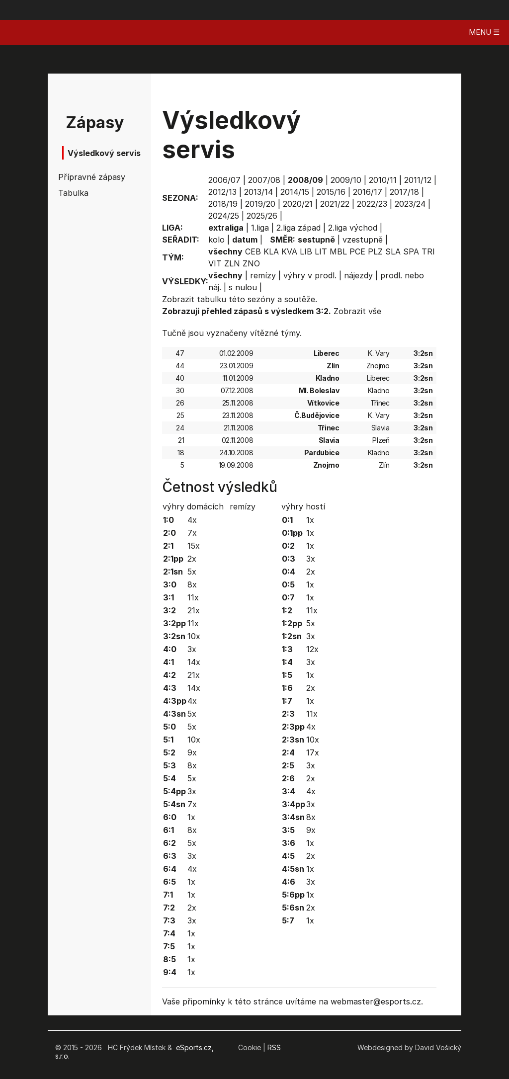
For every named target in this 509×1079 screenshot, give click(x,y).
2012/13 (222, 192)
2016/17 (367, 192)
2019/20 (260, 204)
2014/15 (294, 192)
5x (191, 572)
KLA (271, 251)
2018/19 (223, 204)
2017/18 (404, 192)
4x (192, 520)
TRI (428, 251)
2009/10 (346, 180)
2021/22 (334, 204)
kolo (216, 240)
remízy (263, 275)
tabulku (211, 299)
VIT (215, 263)
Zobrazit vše (357, 311)
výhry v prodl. (310, 275)
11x (193, 597)
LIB (306, 251)
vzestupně (362, 240)
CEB (253, 251)
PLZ (375, 251)
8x (192, 584)
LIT (321, 251)
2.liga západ (298, 228)
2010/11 (383, 180)
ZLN (232, 263)
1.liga (260, 228)
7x (192, 533)
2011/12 (417, 180)
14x (193, 662)
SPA (411, 251)
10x (193, 636)
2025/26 (262, 216)
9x (192, 752)
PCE (357, 251)
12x (312, 649)
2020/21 (298, 204)
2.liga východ (352, 228)
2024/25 (223, 216)
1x (191, 817)
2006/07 (224, 180)
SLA (393, 251)
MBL (338, 251)
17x (312, 752)
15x (193, 546)
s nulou (243, 287)
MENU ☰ (484, 32)
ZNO (251, 263)
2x (191, 559)
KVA (289, 251)
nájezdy (358, 275)
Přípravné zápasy (86, 177)
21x (193, 610)
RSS (274, 1047)
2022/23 (372, 204)
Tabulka (73, 193)
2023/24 (410, 204)
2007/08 (264, 180)
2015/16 (331, 192)
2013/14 (258, 192)
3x (191, 649)
